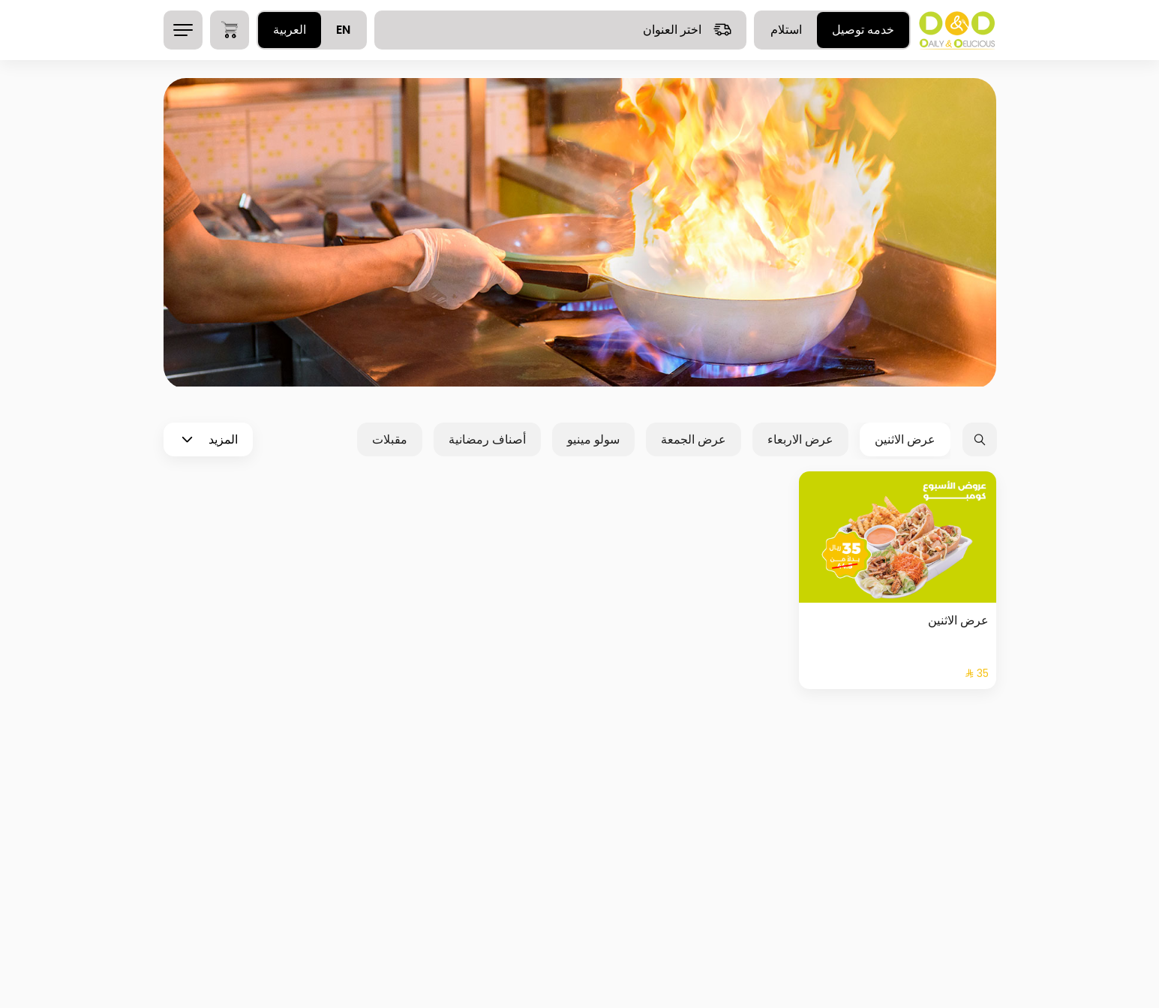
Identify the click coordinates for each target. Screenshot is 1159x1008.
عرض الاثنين (905, 439)
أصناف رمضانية (487, 439)
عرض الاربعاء (800, 439)
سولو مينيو (593, 439)
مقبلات (389, 439)
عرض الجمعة (693, 439)
